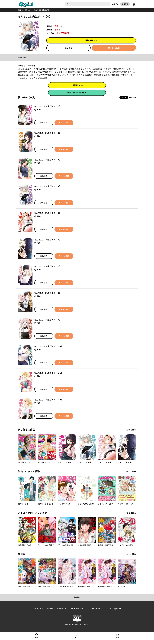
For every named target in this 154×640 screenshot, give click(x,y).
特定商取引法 (62, 609)
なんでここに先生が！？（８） (47, 293)
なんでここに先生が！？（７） (47, 266)
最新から (132, 97)
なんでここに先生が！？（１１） (48, 373)
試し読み (68, 48)
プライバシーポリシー (78, 609)
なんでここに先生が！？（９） (47, 319)
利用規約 (50, 609)
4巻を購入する (91, 40)
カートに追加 (114, 48)
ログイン (115, 4)
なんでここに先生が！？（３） (47, 159)
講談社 (57, 29)
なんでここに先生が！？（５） (47, 213)
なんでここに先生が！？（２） (47, 133)
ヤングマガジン (63, 33)
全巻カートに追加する (77, 92)
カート (77, 638)
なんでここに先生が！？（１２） (48, 399)
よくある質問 (38, 609)
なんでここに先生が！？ (42, 10)
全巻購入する (77, 85)
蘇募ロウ (58, 26)
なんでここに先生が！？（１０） (48, 346)
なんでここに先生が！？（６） (47, 239)
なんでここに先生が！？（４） (47, 186)
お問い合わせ (95, 609)
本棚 (117, 638)
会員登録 (125, 4)
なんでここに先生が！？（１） (47, 106)
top (19, 10)
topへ (77, 597)
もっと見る (131, 429)
